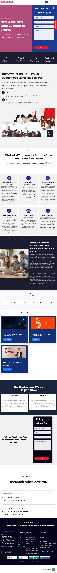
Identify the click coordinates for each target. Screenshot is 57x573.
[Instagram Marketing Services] (9, 210)
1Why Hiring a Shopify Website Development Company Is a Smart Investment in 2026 (12, 334)
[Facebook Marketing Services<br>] (48, 178)
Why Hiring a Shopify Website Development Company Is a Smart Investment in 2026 (41, 334)
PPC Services (28, 182)
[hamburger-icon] (46, 2)
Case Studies (55, 25)
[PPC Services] (28, 178)
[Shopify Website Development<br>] (28, 210)
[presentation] (41, 43)
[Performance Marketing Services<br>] (9, 178)
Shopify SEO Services (48, 215)
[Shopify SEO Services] (48, 210)
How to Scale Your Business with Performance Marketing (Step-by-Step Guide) (13, 364)
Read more (7, 339)
